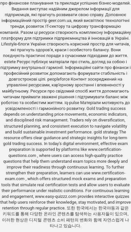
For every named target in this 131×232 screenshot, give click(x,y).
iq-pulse (71, 102)
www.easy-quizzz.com (56, 196)
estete (10, 61)
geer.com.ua (59, 20)
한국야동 (106, 208)
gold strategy (106, 132)
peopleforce (58, 79)
